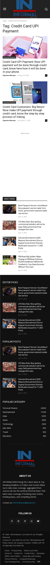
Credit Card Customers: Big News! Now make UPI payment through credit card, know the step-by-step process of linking (23, 111)
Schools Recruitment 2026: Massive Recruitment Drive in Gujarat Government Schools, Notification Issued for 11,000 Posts (30, 243)
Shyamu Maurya (9, 75)
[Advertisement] (25, 160)
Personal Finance (9, 57)
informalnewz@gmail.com (24, 502)
